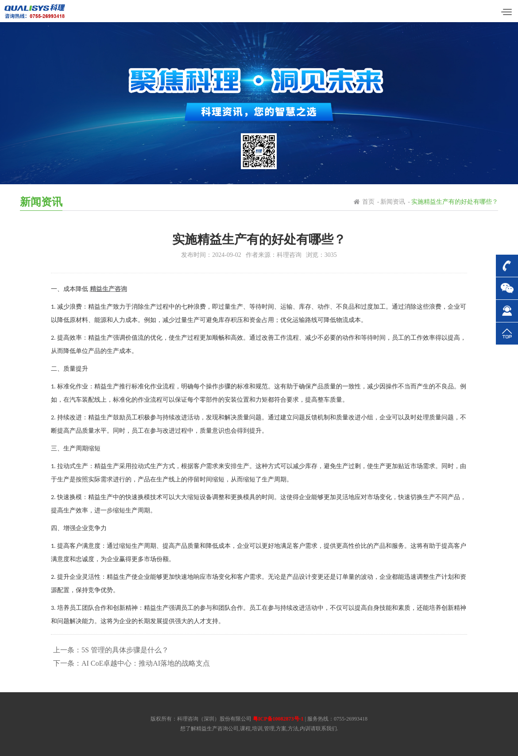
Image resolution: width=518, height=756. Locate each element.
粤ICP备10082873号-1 (278, 719)
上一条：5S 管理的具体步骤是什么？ (111, 650)
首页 (368, 201)
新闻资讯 (392, 201)
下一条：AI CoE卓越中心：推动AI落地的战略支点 (131, 663)
